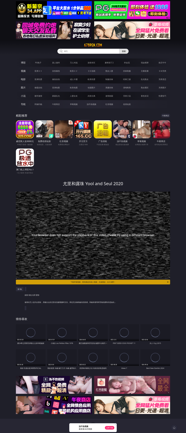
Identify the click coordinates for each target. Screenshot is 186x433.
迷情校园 (109, 96)
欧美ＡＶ (74, 71)
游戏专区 (91, 62)
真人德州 (56, 62)
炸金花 (127, 62)
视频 (23, 71)
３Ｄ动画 (91, 71)
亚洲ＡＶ (38, 71)
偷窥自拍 (38, 87)
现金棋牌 (145, 62)
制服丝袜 (109, 79)
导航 (23, 104)
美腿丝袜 (109, 87)
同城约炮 (38, 104)
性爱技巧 (162, 96)
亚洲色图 (56, 87)
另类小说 (127, 96)
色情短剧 (127, 104)
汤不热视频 (91, 104)
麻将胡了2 (109, 62)
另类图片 (162, 87)
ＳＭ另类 (162, 71)
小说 (23, 95)
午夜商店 (56, 104)
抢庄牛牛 (162, 62)
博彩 (23, 62)
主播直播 (145, 71)
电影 (23, 79)
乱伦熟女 (145, 79)
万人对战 (74, 62)
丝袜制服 (127, 71)
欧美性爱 (91, 79)
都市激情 (38, 96)
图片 (23, 87)
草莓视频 (74, 104)
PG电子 (38, 62)
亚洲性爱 (38, 79)
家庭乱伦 (56, 96)
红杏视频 (109, 104)
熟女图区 (145, 87)
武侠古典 (91, 96)
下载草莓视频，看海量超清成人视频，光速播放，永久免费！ (120, 282)
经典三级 (127, 79)
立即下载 (109, 428)
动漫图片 (91, 87)
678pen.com (93, 45)
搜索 (124, 51)
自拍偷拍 (56, 71)
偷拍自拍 (56, 79)
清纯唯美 (127, 87)
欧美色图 (74, 87)
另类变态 (162, 79)
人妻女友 (74, 96)
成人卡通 (74, 79)
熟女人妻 (109, 71)
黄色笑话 (145, 96)
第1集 (20, 289)
